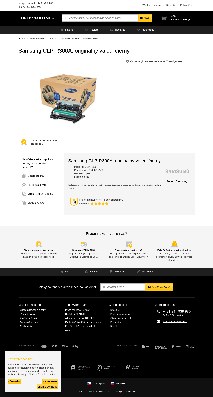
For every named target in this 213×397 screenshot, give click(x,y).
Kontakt (170, 5)
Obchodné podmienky (121, 318)
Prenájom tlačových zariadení (80, 326)
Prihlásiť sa (186, 5)
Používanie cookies (120, 314)
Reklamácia (26, 326)
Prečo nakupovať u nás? (77, 310)
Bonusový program (29, 322)
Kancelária (145, 29)
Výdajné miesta (28, 314)
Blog (67, 330)
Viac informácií (47, 374)
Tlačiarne (117, 29)
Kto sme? (115, 310)
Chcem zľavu (159, 287)
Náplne (66, 29)
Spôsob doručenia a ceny (33, 310)
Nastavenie (50, 381)
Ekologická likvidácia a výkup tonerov (84, 322)
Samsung (53, 38)
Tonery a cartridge (37, 38)
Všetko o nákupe (151, 5)
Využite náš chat (33, 175)
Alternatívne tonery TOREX (79, 317)
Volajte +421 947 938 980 (37, 194)
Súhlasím (14, 381)
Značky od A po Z (29, 318)
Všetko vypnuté (47, 386)
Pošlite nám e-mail (34, 185)
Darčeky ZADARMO (75, 314)
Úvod (23, 38)
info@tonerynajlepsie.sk (175, 321)
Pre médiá (115, 322)
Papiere (91, 29)
